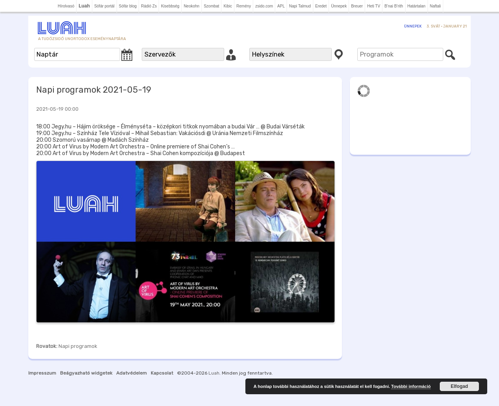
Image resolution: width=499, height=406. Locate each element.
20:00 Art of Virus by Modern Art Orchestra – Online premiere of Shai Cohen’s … (135, 146)
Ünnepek (339, 6)
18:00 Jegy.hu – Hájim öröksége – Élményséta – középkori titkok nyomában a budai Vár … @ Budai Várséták (170, 126)
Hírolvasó (66, 6)
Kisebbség (170, 6)
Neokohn (191, 6)
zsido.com (264, 6)
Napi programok (77, 346)
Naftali (435, 6)
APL (281, 6)
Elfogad (459, 386)
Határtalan (417, 6)
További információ (411, 386)
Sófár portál (104, 6)
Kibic (227, 6)
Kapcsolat (162, 373)
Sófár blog (128, 6)
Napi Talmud (300, 6)
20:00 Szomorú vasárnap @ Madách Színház (92, 140)
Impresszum (42, 373)
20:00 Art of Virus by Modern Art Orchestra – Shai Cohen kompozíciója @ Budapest (140, 153)
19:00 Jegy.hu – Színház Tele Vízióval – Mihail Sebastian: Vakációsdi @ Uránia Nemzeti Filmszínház (159, 133)
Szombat (211, 6)
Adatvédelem (131, 373)
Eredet (321, 6)
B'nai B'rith (393, 6)
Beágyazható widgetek (86, 373)
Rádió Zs (149, 6)
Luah (213, 373)
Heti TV (373, 6)
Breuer (357, 6)
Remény (243, 6)
